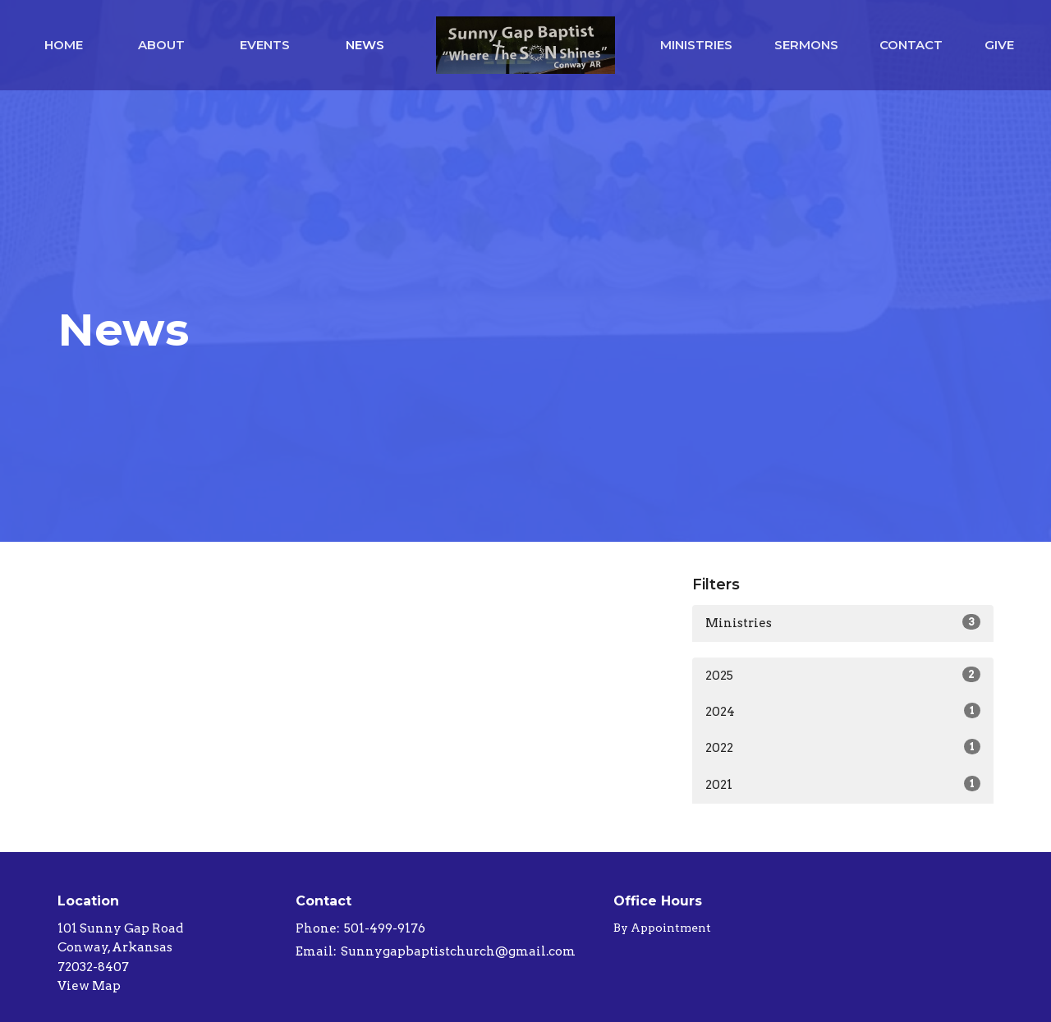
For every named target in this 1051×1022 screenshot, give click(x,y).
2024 (842, 711)
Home (63, 45)
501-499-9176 (384, 928)
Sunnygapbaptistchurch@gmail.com (458, 951)
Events (265, 45)
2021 (842, 784)
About (161, 45)
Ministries (696, 45)
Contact (911, 45)
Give (999, 45)
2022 (842, 747)
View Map (89, 985)
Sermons (806, 45)
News (365, 45)
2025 (842, 675)
